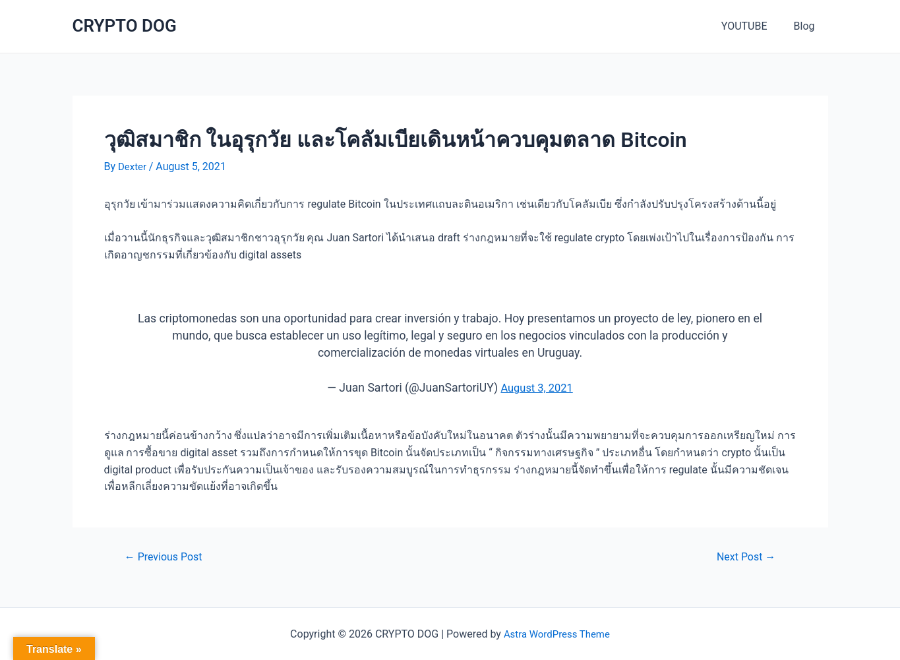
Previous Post (166, 556)
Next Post (742, 556)
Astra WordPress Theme (556, 634)
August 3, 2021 (537, 387)
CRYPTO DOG (125, 26)
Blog (807, 26)
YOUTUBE (752, 26)
